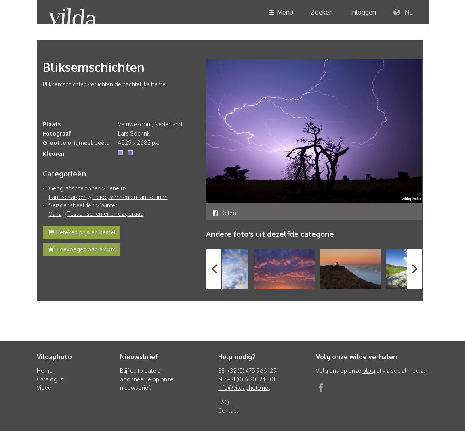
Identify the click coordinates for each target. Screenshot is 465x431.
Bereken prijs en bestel (82, 233)
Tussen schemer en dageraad (105, 213)
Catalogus (50, 379)
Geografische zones (75, 188)
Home (45, 370)
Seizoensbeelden (72, 205)
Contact (228, 410)
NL (402, 12)
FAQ (223, 402)
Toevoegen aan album (82, 250)
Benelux (116, 188)
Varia (55, 213)
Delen (224, 212)
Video (44, 387)
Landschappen (68, 196)
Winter (108, 205)
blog (368, 370)
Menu (280, 12)
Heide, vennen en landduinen (130, 196)
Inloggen (363, 12)
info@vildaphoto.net (244, 387)
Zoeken (322, 12)
